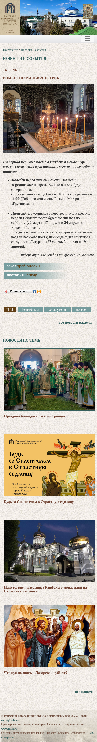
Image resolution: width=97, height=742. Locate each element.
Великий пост (30, 309)
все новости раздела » (76, 322)
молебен (81, 309)
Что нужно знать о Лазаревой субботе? (36, 673)
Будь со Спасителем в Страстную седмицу (39, 502)
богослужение (57, 309)
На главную (10, 49)
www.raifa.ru (9, 728)
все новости (84, 692)
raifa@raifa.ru (10, 720)
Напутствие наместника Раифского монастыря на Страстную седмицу (45, 589)
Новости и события (33, 49)
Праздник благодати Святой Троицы (34, 416)
